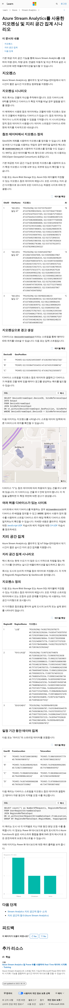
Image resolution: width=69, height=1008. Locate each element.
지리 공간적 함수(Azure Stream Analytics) (28, 915)
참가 (42, 1000)
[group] (34, 262)
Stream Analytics (29, 10)
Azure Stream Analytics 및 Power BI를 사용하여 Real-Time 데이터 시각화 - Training (34, 965)
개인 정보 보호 (53, 1000)
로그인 (64, 3)
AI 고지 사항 (7, 1000)
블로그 (31, 1000)
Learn (5, 10)
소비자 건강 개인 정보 (12, 1004)
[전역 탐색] (3, 3)
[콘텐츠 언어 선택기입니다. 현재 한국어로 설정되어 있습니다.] (8, 993)
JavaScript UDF (14, 525)
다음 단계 (9, 51)
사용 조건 (31, 1004)
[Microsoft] (34, 4)
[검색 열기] (57, 3)
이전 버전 (21, 1000)
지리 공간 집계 (11, 47)
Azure (14, 10)
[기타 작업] (64, 10)
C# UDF (54, 525)
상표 (41, 1004)
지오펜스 (8, 43)
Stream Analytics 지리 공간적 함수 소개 (27, 911)
